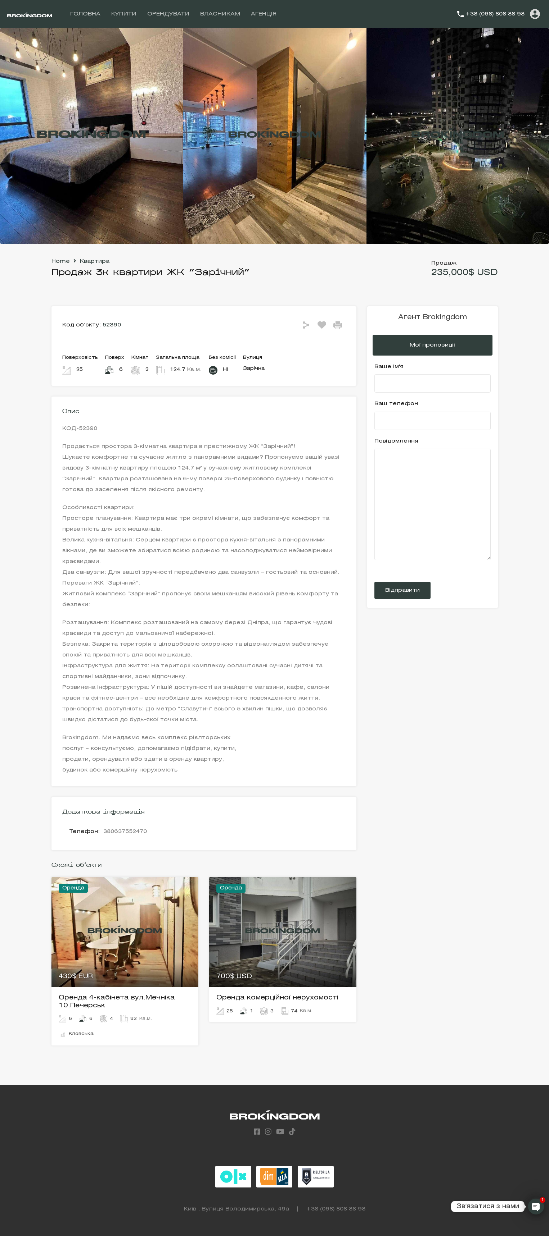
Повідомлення (432, 499)
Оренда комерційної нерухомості (277, 998)
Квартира (94, 261)
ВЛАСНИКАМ (220, 14)
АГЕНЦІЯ (263, 14)
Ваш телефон (432, 415)
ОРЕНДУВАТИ (168, 14)
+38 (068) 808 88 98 (495, 14)
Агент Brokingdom (432, 317)
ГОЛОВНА (85, 14)
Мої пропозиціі (432, 345)
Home (60, 261)
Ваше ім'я (432, 378)
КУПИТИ (123, 14)
